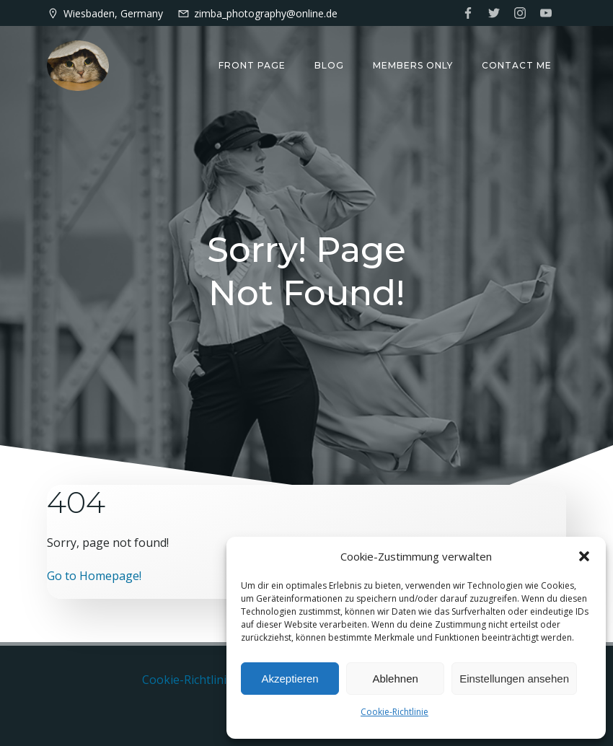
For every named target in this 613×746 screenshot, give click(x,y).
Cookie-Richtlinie (394, 712)
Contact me (517, 65)
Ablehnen (395, 678)
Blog (329, 65)
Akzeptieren (289, 678)
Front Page (252, 65)
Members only (413, 65)
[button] (584, 556)
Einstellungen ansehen (514, 678)
